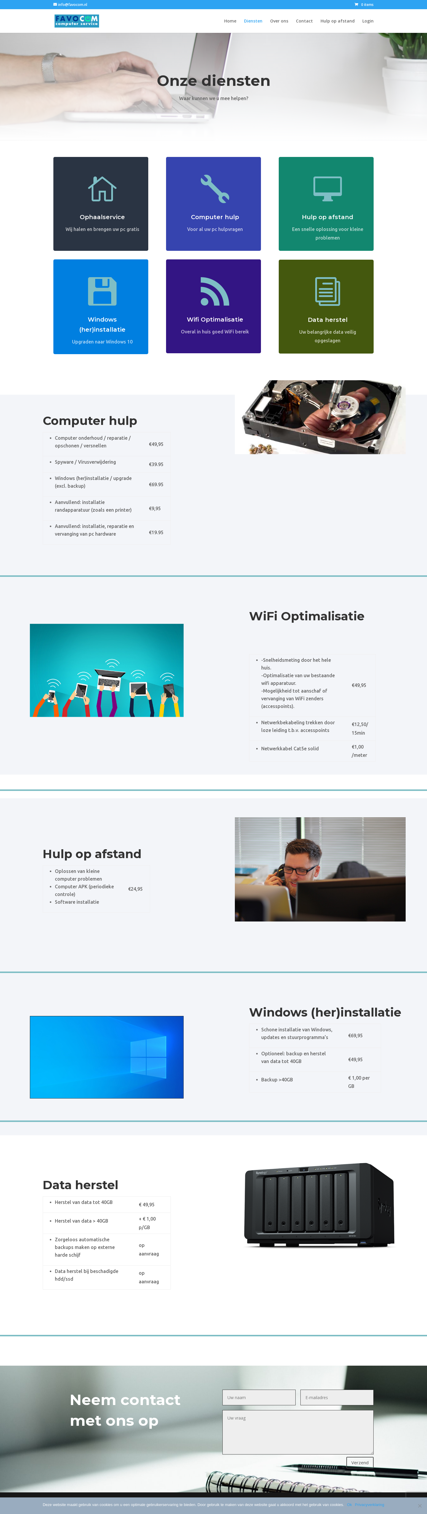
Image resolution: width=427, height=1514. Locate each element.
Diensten (253, 21)
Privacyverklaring (369, 1504)
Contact (304, 21)
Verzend (360, 1462)
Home (230, 21)
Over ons (279, 21)
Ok (349, 1504)
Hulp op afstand (338, 21)
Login (368, 21)
